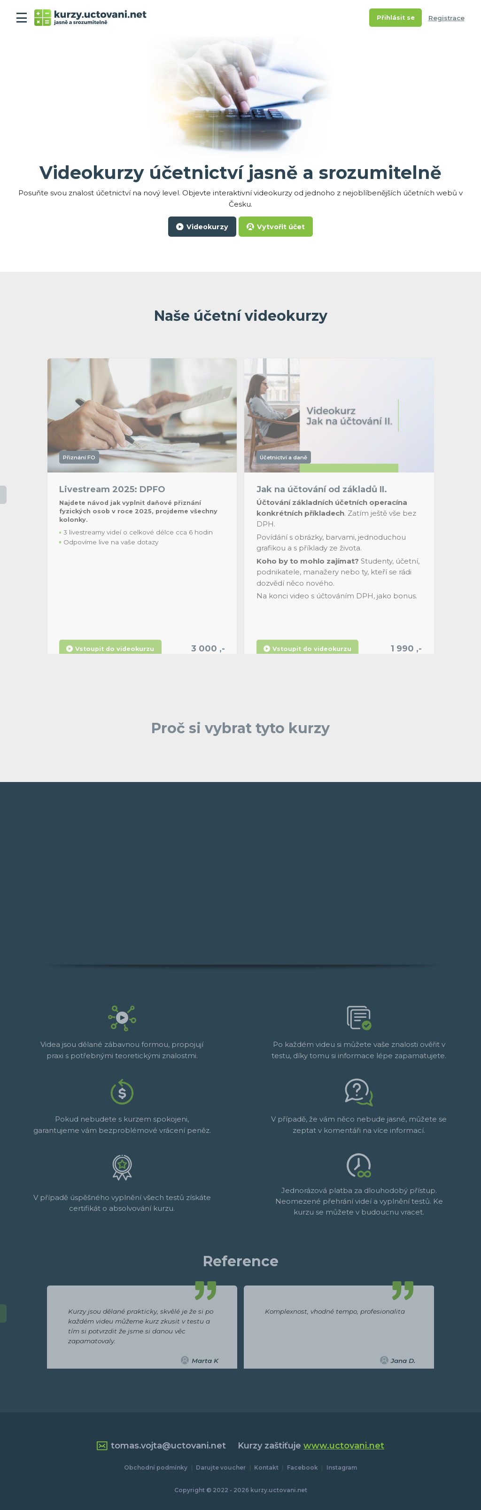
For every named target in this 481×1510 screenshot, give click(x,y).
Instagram (341, 1467)
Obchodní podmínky (155, 1467)
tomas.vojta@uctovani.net (161, 1445)
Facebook (302, 1467)
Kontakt (266, 1467)
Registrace (446, 18)
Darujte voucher (221, 1467)
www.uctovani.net (343, 1445)
